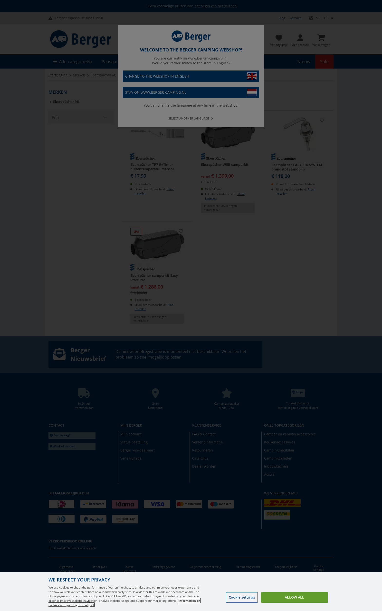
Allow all (294, 597)
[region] (191, 591)
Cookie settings (242, 597)
